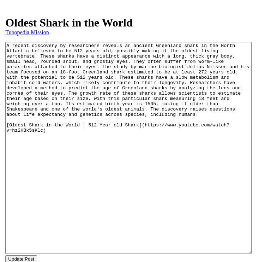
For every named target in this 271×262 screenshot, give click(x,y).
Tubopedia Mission (27, 32)
